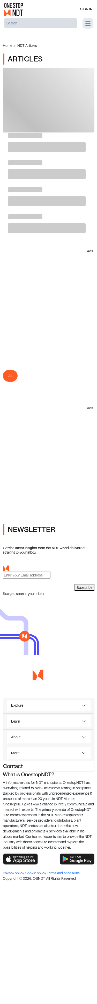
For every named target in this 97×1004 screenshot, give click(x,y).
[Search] (40, 23)
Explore (17, 705)
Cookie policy (36, 873)
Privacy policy (14, 873)
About (15, 737)
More (15, 753)
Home (7, 45)
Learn (15, 721)
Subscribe (84, 587)
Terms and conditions (63, 873)
